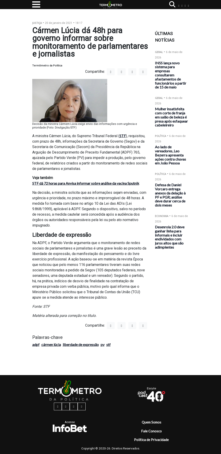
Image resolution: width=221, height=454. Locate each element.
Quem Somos (151, 422)
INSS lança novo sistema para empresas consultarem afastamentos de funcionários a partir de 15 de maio (170, 75)
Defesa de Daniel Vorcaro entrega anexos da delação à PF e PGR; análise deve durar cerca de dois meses (170, 195)
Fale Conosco (151, 431)
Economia (161, 216)
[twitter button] (185, 5)
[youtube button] (188, 5)
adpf (36, 344)
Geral (159, 52)
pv (102, 344)
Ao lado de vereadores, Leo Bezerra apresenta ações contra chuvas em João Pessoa (170, 155)
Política (160, 136)
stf (108, 344)
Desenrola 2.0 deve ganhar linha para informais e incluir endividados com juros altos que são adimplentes (169, 237)
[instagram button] (181, 5)
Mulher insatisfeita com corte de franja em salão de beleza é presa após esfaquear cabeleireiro (171, 117)
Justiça (37, 23)
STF (122, 136)
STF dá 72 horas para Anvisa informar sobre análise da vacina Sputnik (85, 183)
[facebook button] (178, 5)
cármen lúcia (51, 344)
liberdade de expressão (81, 344)
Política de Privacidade (151, 440)
